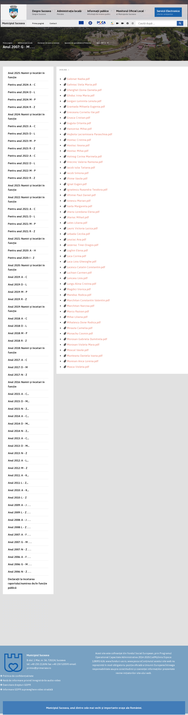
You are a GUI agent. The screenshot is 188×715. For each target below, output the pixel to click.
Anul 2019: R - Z (17, 299)
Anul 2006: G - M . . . (20, 564)
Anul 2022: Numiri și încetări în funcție (26, 199)
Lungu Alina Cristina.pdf (81, 283)
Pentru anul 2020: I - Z (21, 257)
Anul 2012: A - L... (18, 460)
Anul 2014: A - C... (18, 416)
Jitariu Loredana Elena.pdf (83, 211)
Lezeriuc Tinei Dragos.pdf (82, 245)
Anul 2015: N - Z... (18, 408)
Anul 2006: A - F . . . (19, 556)
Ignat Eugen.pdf (77, 184)
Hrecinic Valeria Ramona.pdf (85, 161)
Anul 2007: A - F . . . (19, 534)
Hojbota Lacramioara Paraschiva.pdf (89, 134)
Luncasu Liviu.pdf (77, 278)
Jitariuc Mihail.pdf (78, 217)
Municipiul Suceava (13, 23)
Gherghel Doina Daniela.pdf (84, 90)
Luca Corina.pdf (76, 256)
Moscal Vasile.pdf (78, 350)
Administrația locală (69, 12)
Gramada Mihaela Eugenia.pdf (86, 106)
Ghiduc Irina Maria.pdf (81, 95)
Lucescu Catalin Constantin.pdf (86, 267)
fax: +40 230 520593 (58, 664)
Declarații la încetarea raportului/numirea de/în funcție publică (27, 583)
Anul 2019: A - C (17, 277)
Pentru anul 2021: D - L (21, 216)
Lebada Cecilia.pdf (78, 233)
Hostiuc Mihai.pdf (77, 150)
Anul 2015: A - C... (18, 393)
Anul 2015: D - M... (18, 401)
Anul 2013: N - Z (17, 453)
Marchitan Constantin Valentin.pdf (88, 300)
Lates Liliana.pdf (77, 222)
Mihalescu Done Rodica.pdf (84, 322)
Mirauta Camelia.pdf (79, 328)
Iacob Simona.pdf (78, 173)
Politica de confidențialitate (18, 675)
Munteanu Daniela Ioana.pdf (85, 355)
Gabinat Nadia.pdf (78, 78)
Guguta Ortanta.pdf (79, 123)
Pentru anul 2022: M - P (22, 170)
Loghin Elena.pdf (77, 250)
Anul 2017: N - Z (17, 374)
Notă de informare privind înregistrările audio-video (32, 680)
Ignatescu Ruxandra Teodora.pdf (87, 189)
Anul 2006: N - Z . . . (19, 571)
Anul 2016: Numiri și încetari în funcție (26, 384)
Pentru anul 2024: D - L (21, 92)
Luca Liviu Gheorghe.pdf (81, 261)
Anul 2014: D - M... (18, 423)
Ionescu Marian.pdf (79, 200)
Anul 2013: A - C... (18, 438)
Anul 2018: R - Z (17, 340)
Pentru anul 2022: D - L (21, 163)
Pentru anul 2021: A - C (22, 208)
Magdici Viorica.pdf (79, 289)
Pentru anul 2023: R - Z (21, 148)
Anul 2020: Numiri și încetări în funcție (26, 267)
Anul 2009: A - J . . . (19, 505)
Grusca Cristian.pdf (78, 117)
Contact (53, 23)
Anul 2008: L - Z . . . (19, 527)
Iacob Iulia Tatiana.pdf (81, 167)
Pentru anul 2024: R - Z (21, 107)
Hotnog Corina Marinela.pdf (84, 156)
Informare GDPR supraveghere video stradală (28, 689)
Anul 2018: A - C (17, 318)
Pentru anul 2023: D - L (21, 133)
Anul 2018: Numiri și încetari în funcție (26, 350)
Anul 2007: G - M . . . (104, 43)
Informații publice (98, 12)
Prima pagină (38, 23)
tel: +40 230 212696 (37, 664)
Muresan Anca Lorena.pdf (82, 361)
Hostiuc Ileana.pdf (78, 145)
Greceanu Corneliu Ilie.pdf (83, 112)
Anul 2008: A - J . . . (19, 519)
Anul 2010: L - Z (17, 497)
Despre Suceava (41, 12)
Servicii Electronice (168, 12)
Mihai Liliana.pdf (77, 316)
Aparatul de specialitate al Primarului (78, 43)
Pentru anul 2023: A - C (22, 126)
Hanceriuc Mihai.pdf (79, 128)
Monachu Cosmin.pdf (80, 333)
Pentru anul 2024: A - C (22, 84)
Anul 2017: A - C (17, 359)
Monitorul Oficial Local (130, 12)
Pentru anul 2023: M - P (22, 140)
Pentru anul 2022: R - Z (21, 177)
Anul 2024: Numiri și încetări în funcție (26, 116)
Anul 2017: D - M (18, 367)
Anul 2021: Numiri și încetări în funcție (26, 240)
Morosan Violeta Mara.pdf (83, 344)
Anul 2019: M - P (17, 291)
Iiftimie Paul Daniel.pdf (81, 195)
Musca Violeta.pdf (78, 366)
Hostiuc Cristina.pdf (79, 139)
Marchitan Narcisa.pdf (80, 305)
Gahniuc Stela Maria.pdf (82, 84)
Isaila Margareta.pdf (79, 206)
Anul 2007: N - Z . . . (19, 549)
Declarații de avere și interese (48, 43)
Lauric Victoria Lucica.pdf (82, 228)
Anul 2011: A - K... (18, 475)
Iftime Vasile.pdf (77, 178)
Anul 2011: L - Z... (18, 482)
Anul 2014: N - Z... (18, 430)
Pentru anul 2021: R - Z (21, 231)
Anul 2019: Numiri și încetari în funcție (26, 309)
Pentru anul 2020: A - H (22, 250)
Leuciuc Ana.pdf (76, 239)
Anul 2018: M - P (17, 333)
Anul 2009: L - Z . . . (19, 512)
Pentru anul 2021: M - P (22, 223)
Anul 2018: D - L (17, 325)
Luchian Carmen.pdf (79, 272)
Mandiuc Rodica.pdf (79, 294)
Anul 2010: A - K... (18, 490)
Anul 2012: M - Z (17, 468)
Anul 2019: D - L (17, 284)
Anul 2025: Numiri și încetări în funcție (26, 75)
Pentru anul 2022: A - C (22, 155)
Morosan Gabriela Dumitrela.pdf (87, 339)
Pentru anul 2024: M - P (22, 99)
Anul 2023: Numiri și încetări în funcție (26, 187)
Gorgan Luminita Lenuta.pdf (84, 101)
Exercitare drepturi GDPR (17, 684)
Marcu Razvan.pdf (78, 311)
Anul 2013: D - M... (18, 445)
